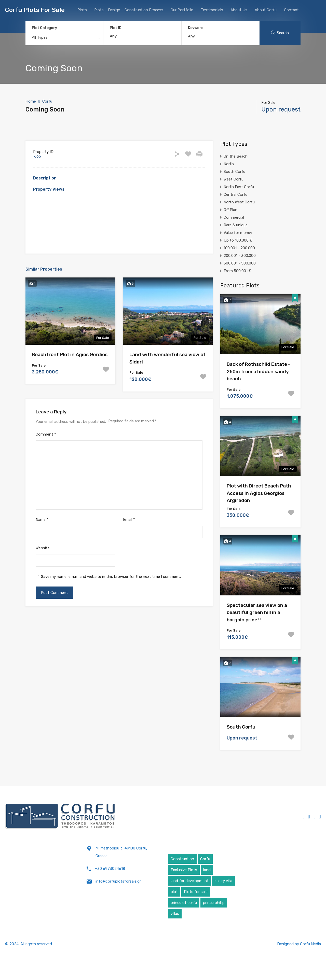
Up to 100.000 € (238, 240)
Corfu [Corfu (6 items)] (205, 859)
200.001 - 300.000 (240, 255)
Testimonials (212, 10)
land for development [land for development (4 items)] (190, 880)
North (229, 164)
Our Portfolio (182, 10)
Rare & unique (236, 225)
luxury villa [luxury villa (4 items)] (223, 880)
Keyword (195, 28)
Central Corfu (235, 194)
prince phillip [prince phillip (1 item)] (214, 902)
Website (43, 548)
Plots (82, 10)
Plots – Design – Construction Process (128, 10)
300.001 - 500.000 (240, 263)
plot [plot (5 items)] (174, 891)
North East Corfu (239, 187)
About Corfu (266, 10)
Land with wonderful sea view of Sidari (167, 358)
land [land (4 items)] (207, 870)
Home (30, 101)
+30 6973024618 (110, 868)
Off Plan (230, 209)
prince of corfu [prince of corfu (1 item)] (184, 902)
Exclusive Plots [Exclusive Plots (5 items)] (184, 870)
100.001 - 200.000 (239, 248)
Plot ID (115, 28)
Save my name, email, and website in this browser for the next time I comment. (111, 576)
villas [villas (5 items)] (175, 913)
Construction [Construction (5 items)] (182, 859)
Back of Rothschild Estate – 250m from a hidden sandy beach (259, 371)
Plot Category (44, 28)
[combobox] (64, 39)
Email (129, 519)
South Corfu (234, 171)
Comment (46, 434)
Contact (291, 10)
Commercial (234, 217)
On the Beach (236, 156)
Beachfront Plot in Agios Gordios (69, 354)
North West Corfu (239, 202)
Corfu (47, 101)
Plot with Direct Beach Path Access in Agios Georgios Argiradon (259, 493)
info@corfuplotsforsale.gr (118, 881)
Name (42, 519)
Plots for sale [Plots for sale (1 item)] (196, 891)
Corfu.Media (310, 944)
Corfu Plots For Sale (35, 9)
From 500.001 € (237, 271)
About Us (238, 10)
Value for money (238, 232)
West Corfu (233, 179)
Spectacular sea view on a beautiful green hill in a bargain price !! (257, 612)
